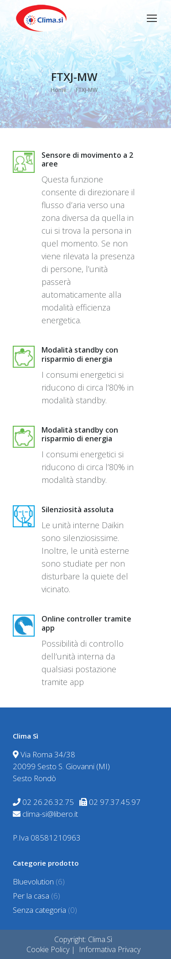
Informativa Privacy (109, 949)
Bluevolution (33, 881)
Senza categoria (39, 910)
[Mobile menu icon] (151, 18)
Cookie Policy (47, 949)
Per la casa (31, 895)
